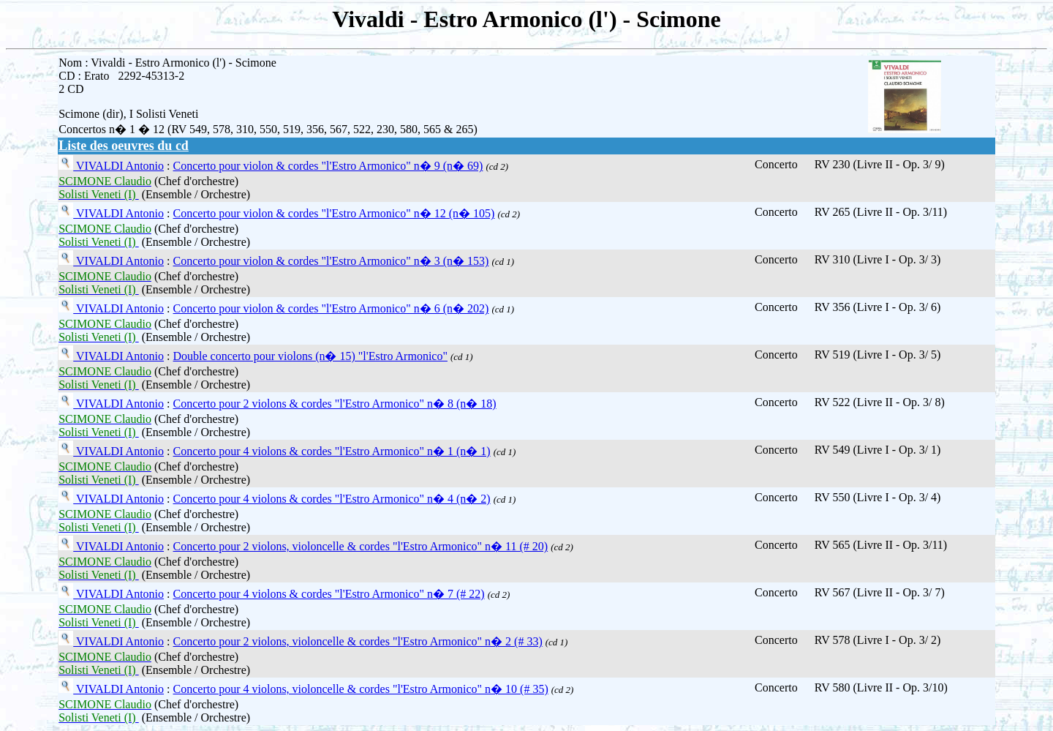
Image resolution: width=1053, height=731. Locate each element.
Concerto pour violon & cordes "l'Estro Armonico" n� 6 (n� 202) (331, 308)
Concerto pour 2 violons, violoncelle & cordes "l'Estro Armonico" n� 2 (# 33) (358, 641)
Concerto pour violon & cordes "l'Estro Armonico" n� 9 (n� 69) (328, 166)
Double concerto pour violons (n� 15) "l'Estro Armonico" (310, 356)
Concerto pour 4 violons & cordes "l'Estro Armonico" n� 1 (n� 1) (332, 451)
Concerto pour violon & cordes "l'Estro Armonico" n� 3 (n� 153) (331, 261)
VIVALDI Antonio (118, 166)
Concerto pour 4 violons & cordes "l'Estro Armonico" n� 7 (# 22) (329, 594)
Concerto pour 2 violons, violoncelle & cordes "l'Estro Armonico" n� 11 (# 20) (360, 546)
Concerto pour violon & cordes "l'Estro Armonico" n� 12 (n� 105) (334, 213)
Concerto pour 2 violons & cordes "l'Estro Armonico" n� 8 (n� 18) (335, 403)
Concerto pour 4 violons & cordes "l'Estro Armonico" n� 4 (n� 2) (332, 498)
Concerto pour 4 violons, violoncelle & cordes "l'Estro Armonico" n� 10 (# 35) (360, 689)
